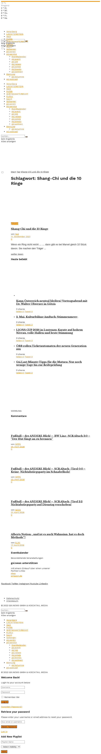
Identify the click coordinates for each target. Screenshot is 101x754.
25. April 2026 (18, 446)
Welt (8, 36)
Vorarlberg (11, 31)
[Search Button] (26, 136)
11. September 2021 (21, 236)
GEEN (18, 444)
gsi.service (11, 54)
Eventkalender (19, 56)
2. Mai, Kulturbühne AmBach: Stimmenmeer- (47, 316)
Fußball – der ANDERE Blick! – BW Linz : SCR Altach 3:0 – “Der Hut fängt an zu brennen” (50, 437)
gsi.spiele (16, 66)
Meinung (10, 74)
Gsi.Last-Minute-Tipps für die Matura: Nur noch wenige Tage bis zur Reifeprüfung (49, 363)
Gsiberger (11, 49)
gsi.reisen (16, 64)
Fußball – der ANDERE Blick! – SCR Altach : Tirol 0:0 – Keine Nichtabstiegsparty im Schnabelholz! (48, 470)
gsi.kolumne (18, 76)
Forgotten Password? (11, 706)
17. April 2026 (17, 545)
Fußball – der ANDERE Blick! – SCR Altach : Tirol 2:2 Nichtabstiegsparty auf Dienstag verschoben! (46, 503)
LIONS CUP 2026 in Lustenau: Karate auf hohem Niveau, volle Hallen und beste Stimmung (49, 331)
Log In (4, 731)
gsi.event (16, 59)
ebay (13, 573)
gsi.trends (16, 69)
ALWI (17, 542)
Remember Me (11, 697)
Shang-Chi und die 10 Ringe (35, 172)
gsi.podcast (12, 79)
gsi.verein (11, 51)
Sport (9, 46)
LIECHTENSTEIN (14, 34)
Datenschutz (12, 598)
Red (17, 234)
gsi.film (14, 223)
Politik (9, 39)
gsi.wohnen (17, 71)
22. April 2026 (18, 479)
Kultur (9, 44)
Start (13, 172)
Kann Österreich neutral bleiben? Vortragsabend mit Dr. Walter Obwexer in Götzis (51, 302)
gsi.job (15, 61)
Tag (18, 172)
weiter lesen (17, 254)
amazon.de (16, 576)
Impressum (12, 601)
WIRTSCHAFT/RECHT (17, 41)
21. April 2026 (17, 512)
